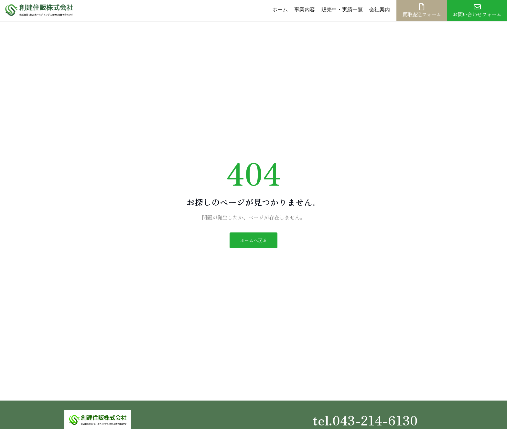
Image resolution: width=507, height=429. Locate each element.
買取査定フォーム (421, 10)
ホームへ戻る (253, 240)
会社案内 (379, 9)
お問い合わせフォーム (477, 10)
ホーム (280, 9)
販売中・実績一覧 (342, 9)
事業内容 (304, 9)
